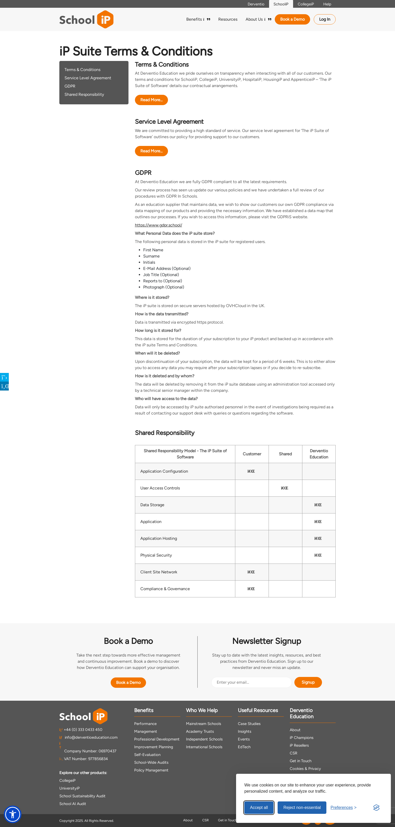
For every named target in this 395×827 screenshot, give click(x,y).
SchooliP (278, 4)
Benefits (198, 19)
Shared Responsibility (84, 94)
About (295, 730)
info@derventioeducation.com (88, 737)
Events (244, 739)
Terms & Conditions (82, 69)
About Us (258, 19)
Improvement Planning (153, 747)
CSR (293, 753)
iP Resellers (299, 745)
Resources (227, 19)
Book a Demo (292, 19)
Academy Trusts (200, 731)
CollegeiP (304, 4)
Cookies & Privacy (305, 768)
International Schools (204, 747)
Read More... (151, 99)
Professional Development (157, 739)
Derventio (252, 4)
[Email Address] (251, 682)
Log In (324, 19)
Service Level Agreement (88, 77)
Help (326, 4)
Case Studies (249, 723)
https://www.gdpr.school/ (158, 225)
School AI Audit (72, 803)
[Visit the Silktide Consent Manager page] (376, 807)
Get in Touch (300, 761)
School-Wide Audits (151, 762)
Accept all (259, 807)
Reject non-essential (302, 807)
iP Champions (301, 737)
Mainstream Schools (203, 723)
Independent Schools (204, 739)
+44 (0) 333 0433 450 (81, 729)
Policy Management (151, 770)
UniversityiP (69, 788)
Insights (244, 731)
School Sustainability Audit (82, 796)
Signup (308, 682)
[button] (12, 814)
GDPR (70, 86)
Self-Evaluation (147, 754)
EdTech (244, 747)
